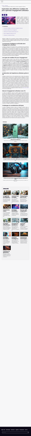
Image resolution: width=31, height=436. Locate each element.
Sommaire (5, 26)
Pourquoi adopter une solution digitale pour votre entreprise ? (15, 158)
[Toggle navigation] (2, 1)
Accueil (3, 5)
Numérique (6, 5)
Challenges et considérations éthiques (9, 35)
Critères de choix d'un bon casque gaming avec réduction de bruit (15, 179)
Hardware (13, 429)
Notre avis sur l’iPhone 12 (15, 139)
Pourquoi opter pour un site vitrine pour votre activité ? (24, 197)
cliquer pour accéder (26, 87)
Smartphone (21, 429)
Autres (26, 429)
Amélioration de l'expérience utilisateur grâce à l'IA (11, 31)
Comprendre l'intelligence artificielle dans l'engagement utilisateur (13, 28)
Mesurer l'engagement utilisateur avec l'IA (10, 33)
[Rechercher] (15, 432)
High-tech (3, 429)
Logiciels (17, 429)
